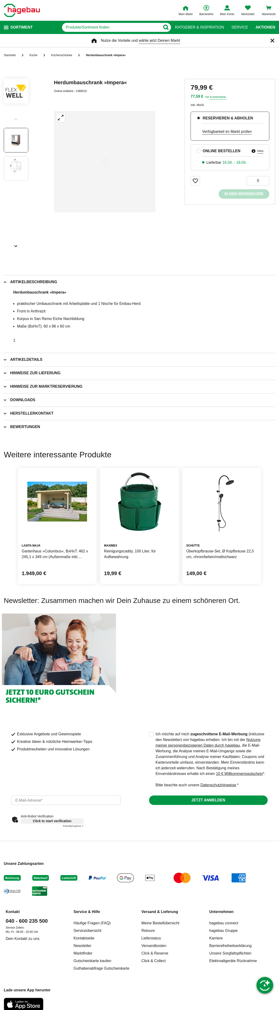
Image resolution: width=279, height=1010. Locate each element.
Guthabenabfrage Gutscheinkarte (101, 968)
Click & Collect (154, 961)
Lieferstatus (151, 938)
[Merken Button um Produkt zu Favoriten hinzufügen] (195, 180)
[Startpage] (22, 10)
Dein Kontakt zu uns (22, 939)
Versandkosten (154, 946)
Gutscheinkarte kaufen (92, 961)
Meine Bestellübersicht (160, 923)
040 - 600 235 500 (27, 921)
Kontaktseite (84, 938)
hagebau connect (223, 923)
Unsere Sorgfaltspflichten (230, 953)
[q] (111, 27)
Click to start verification (52, 821)
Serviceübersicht (87, 931)
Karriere (216, 938)
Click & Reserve (155, 953)
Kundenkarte (218, 97)
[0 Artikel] (258, 181)
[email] (66, 800)
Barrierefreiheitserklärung (230, 946)
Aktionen (265, 27)
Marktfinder (83, 953)
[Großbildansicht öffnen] (104, 161)
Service (239, 27)
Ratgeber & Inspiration (199, 27)
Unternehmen (221, 912)
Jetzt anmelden (208, 800)
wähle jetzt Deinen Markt (159, 40)
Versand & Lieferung (160, 912)
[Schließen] (272, 40)
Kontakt (13, 912)
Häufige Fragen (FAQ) (92, 923)
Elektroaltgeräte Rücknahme (233, 961)
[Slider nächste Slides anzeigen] (16, 244)
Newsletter (83, 946)
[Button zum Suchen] (165, 27)
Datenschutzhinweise (218, 785)
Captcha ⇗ (73, 826)
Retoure (148, 931)
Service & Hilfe (87, 912)
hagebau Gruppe (223, 931)
